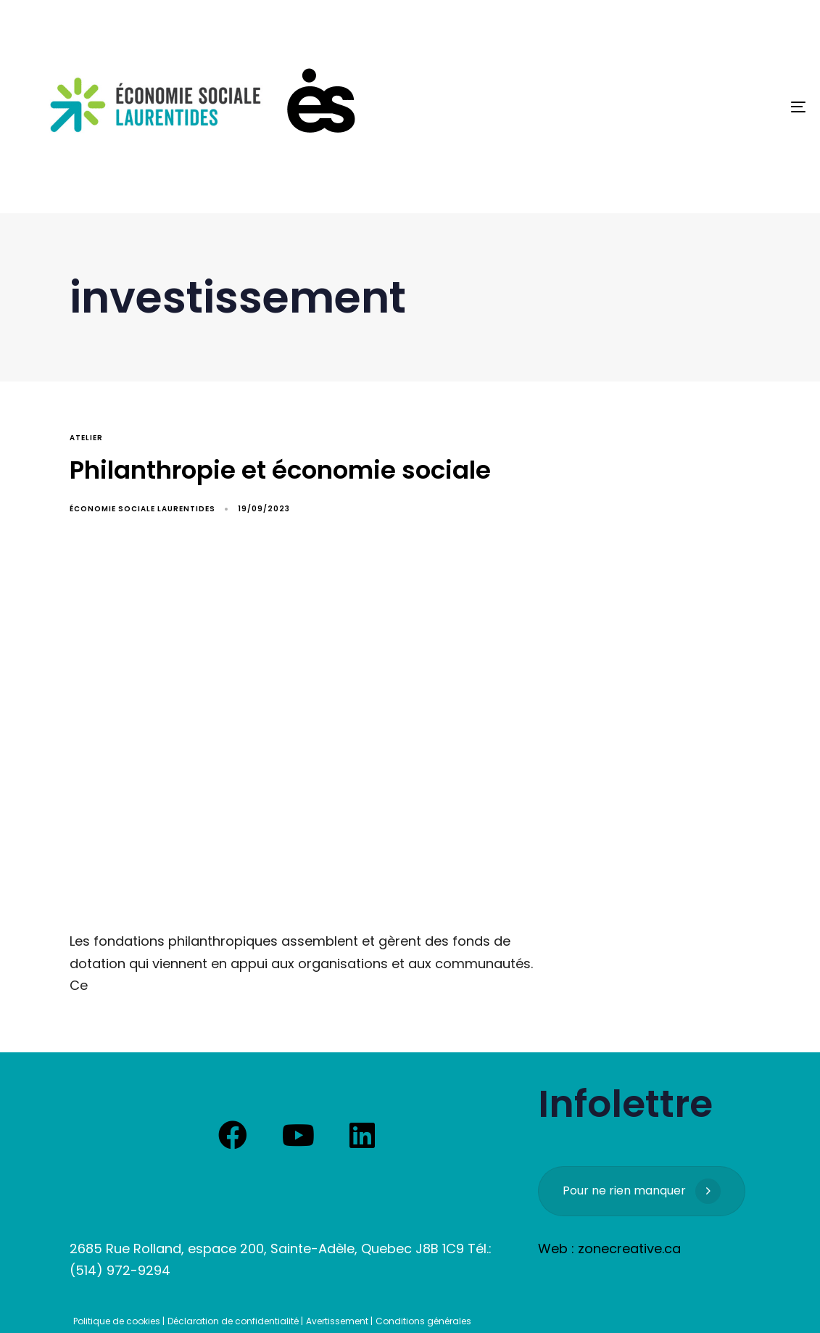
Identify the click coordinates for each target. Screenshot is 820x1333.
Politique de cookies (116, 1321)
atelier (86, 437)
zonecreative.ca (629, 1248)
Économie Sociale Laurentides (142, 508)
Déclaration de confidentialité (233, 1321)
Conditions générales (423, 1321)
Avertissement (337, 1321)
